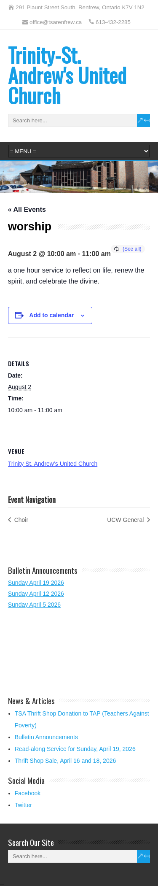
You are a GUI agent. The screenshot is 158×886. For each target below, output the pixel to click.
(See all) (132, 249)
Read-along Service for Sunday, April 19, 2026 (75, 749)
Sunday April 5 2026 (34, 604)
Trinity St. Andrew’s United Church (52, 463)
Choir (20, 519)
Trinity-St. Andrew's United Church (67, 75)
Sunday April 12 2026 (36, 593)
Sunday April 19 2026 (36, 582)
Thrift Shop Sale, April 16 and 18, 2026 (65, 760)
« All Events (27, 209)
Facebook (27, 793)
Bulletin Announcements (46, 737)
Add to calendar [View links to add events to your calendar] (51, 315)
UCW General (126, 519)
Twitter (23, 805)
